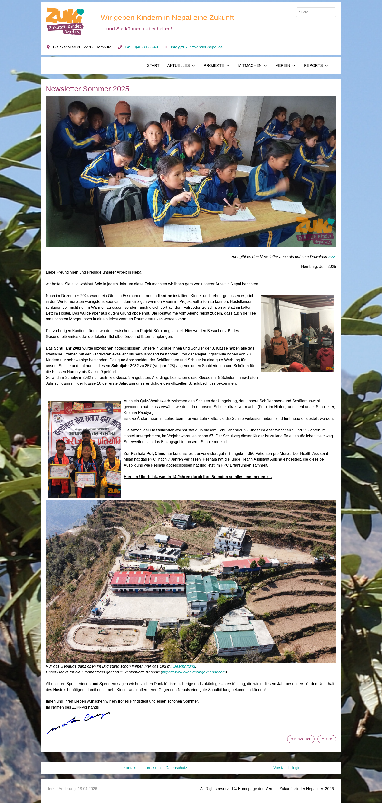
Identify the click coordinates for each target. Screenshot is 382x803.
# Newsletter (300, 739)
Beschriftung (184, 666)
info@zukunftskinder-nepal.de (197, 47)
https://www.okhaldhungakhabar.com (194, 672)
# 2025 (327, 739)
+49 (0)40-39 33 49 (141, 47)
